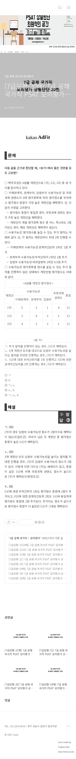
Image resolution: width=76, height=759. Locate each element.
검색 (60, 7)
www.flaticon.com (66, 751)
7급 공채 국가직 (18, 538)
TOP (68, 726)
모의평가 (35, 538)
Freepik (61, 746)
